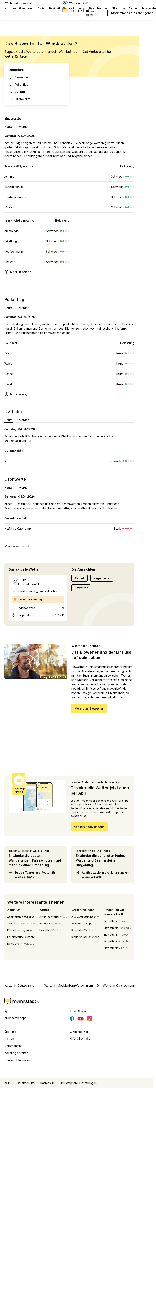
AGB (7, 1083)
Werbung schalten (16, 1053)
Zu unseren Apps (15, 1018)
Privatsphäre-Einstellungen (79, 1083)
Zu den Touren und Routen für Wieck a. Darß (32, 874)
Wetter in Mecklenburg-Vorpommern (65, 985)
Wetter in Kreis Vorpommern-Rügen (123, 985)
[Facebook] (72, 1018)
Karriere (9, 1038)
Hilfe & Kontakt (79, 1038)
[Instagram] (89, 1018)
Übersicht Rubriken (17, 1060)
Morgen (24, 126)
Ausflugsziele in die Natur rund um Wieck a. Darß (102, 874)
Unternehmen (13, 1046)
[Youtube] (81, 1018)
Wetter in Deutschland (19, 985)
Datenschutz (25, 1083)
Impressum (47, 1083)
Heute (8, 126)
